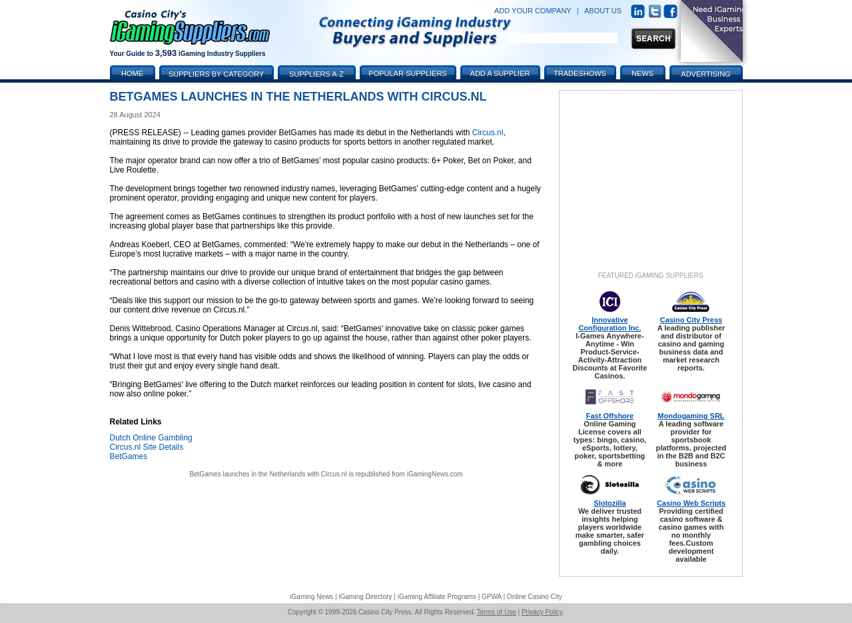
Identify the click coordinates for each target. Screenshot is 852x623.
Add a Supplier (500, 73)
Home (132, 73)
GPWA (492, 596)
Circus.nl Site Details (147, 447)
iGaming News (311, 596)
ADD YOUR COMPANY (533, 11)
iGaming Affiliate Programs (437, 596)
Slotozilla (610, 503)
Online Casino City (534, 596)
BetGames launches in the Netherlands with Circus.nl (267, 474)
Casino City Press (691, 320)
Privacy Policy (542, 612)
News (642, 73)
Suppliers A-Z (316, 74)
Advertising (705, 74)
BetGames (129, 456)
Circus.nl (488, 132)
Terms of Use (496, 612)
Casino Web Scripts (691, 503)
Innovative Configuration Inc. (609, 324)
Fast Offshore (610, 416)
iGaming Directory (365, 596)
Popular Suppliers (407, 73)
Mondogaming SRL (690, 416)
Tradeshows (580, 73)
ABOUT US (603, 11)
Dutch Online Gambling (151, 437)
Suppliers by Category (216, 74)
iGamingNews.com (435, 474)
